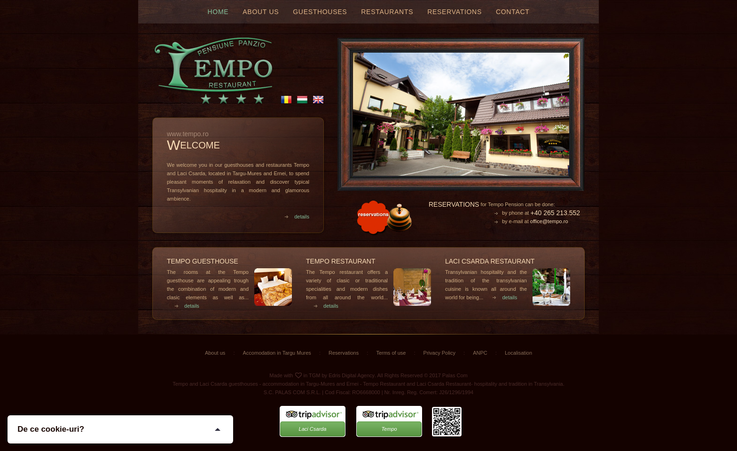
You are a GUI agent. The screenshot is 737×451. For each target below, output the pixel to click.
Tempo (389, 429)
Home (218, 12)
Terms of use (391, 353)
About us (261, 12)
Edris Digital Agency (352, 375)
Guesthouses (320, 12)
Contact (513, 12)
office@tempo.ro (549, 221)
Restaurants (387, 12)
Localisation (518, 353)
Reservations (454, 12)
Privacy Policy (439, 353)
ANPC (480, 353)
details (296, 216)
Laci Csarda (313, 429)
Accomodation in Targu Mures (277, 353)
